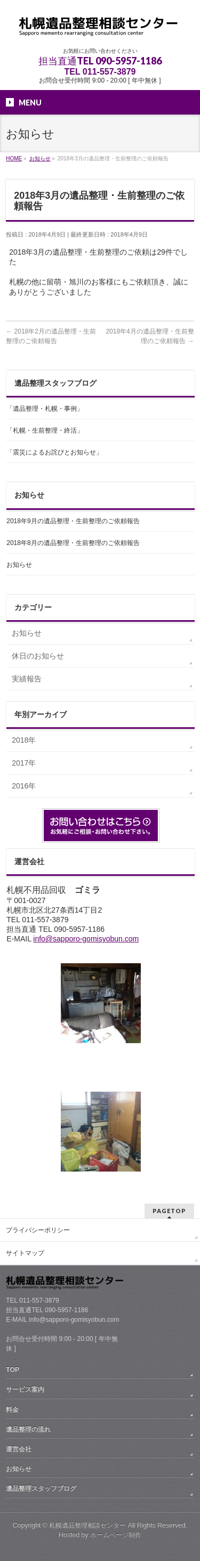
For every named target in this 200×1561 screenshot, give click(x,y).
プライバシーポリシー (38, 1230)
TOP (12, 1369)
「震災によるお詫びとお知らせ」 (54, 452)
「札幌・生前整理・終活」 (44, 430)
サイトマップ (25, 1253)
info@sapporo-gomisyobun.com (86, 938)
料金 (12, 1409)
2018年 (24, 740)
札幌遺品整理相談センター (87, 1525)
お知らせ (19, 564)
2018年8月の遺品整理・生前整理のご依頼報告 (72, 543)
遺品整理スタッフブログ (41, 1488)
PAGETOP (169, 1210)
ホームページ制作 (115, 1535)
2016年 (24, 786)
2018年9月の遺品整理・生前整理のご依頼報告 (72, 521)
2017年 (24, 763)
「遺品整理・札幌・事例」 (44, 408)
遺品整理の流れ (28, 1429)
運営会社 (18, 1449)
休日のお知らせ (38, 656)
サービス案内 (25, 1389)
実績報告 (27, 678)
